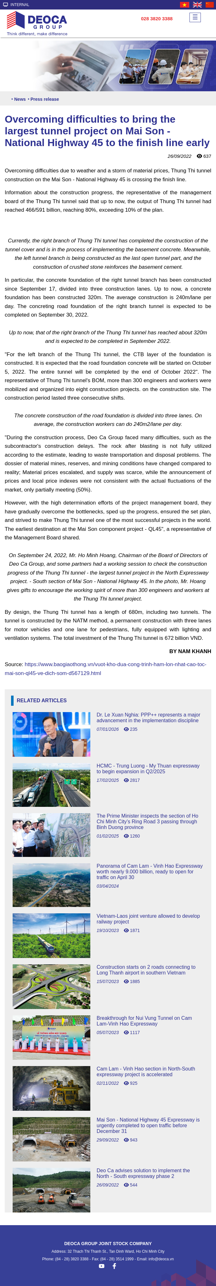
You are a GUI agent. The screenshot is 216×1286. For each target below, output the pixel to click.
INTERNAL (16, 5)
